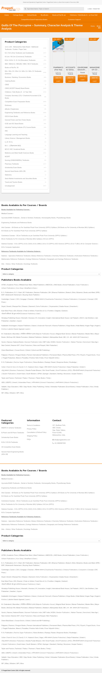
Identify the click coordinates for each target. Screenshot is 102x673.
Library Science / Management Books (17, 138)
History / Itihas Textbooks (14, 264)
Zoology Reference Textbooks (36, 259)
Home (7, 15)
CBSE (7, 84)
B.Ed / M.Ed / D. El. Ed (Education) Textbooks (20, 60)
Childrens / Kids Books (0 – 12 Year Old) (83, 15)
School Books (32, 15)
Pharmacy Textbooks (12, 164)
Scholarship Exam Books (13, 167)
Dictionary (8, 105)
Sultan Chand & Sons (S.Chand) (12, 367)
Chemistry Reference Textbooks (63, 256)
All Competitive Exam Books (10, 447)
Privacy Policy (31, 429)
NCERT (7, 156)
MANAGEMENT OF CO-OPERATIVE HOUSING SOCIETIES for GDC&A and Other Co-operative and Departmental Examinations (95, 69)
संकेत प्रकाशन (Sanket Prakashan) (55, 367)
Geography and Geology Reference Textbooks (62, 259)
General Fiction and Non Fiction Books (18, 120)
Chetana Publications (70, 299)
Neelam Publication (62, 342)
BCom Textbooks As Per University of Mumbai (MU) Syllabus (21, 239)
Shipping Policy (32, 436)
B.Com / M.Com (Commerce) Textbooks (18, 56)
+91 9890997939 (59, 443)
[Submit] (25, 9)
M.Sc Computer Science (89, 244)
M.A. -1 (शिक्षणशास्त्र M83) (13, 145)
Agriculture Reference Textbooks (19, 256)
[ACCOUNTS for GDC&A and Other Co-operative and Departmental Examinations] (70, 45)
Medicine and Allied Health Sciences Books (19, 153)
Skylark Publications (9, 374)
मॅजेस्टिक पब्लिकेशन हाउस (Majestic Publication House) (38, 334)
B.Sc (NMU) (37, 244)
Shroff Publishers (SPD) (64, 370)
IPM (6, 131)
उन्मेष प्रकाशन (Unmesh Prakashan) (43, 382)
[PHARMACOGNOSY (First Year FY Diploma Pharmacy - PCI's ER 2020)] (58, 45)
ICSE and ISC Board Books (14, 123)
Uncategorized (10, 186)
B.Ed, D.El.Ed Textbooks (9, 442)
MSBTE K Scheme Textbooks (11, 428)
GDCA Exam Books (11, 116)
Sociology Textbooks (31, 264)
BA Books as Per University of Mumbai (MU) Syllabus (76, 227)
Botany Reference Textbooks (41, 256)
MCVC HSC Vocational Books (15, 149)
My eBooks (44, 15)
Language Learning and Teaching (16, 134)
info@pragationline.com (61, 440)
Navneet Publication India (33, 342)
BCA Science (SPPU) (62, 244)
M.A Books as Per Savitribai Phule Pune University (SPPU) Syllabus (24, 231)
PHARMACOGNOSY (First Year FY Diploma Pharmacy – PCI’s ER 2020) (58, 69)
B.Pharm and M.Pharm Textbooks (12, 432)
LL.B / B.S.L (9, 142)
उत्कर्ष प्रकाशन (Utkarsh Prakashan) (66, 382)
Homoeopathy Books (49, 218)
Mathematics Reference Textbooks (13, 259)
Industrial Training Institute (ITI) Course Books (20, 127)
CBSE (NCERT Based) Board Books (17, 88)
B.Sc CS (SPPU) (48, 244)
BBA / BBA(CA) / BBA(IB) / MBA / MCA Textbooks (21, 64)
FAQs (29, 439)
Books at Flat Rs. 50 (59, 15)
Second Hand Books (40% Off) (15, 171)
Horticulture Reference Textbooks (86, 256)
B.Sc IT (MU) (75, 244)
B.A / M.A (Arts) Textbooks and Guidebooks (19, 53)
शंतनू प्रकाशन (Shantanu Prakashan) (12, 370)
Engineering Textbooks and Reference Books (20, 112)
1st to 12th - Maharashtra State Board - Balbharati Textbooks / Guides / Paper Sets (21, 48)
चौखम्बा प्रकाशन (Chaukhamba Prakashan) (48, 299)
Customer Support (74, 19)
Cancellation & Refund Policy (36, 432)
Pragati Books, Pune (93, 355)
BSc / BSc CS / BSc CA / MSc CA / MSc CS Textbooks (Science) (23, 72)
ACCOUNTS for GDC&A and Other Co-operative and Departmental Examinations (70, 69)
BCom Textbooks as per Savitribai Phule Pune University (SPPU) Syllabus (41, 235)
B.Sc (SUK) (28, 244)
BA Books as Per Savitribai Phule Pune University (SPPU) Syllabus (34, 227)
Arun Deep (19, 288)
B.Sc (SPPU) (19, 244)
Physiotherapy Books (63, 218)
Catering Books (10, 81)
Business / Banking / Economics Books (18, 77)
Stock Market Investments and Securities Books (21, 178)
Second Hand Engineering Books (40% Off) (12, 453)
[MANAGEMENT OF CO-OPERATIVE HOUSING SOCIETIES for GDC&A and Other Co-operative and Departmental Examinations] (95, 45)
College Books (18, 15)
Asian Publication (82, 285)
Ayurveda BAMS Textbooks (10, 218)
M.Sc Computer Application (10, 247)
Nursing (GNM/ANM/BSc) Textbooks (17, 160)
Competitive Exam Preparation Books (34, 19)
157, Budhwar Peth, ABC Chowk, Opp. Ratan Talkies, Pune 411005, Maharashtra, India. (59, 430)
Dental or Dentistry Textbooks (31, 218)
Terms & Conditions (33, 425)
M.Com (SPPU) (48, 239)
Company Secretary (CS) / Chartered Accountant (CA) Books (23, 97)
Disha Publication (42, 306)
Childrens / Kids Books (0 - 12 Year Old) (18, 92)
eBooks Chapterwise (12, 109)
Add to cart (58, 79)
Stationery (8, 175)
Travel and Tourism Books (13, 182)
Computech (82, 299)
